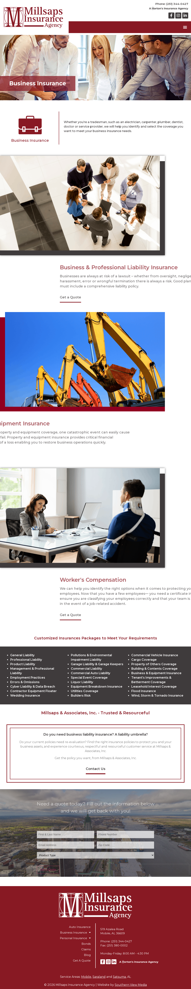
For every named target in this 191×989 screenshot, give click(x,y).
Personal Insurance (75, 938)
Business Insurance (75, 932)
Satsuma (119, 977)
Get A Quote (82, 960)
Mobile (86, 977)
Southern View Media (131, 985)
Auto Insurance (80, 927)
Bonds (86, 943)
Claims (86, 949)
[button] (185, 27)
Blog (87, 955)
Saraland (99, 977)
